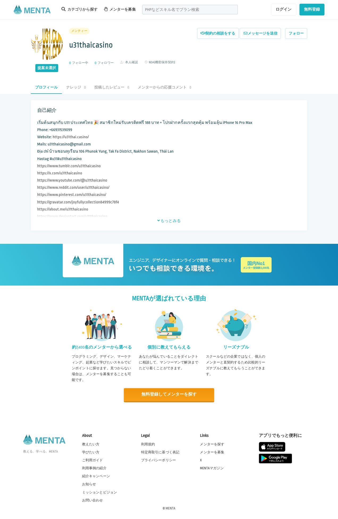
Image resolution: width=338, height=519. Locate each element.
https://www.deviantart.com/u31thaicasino (72, 216)
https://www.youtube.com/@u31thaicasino (72, 180)
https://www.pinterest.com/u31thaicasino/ (71, 194)
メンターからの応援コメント (164, 87)
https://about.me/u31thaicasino (62, 209)
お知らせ (89, 484)
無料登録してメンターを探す (169, 394)
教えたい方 (91, 444)
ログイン (284, 9)
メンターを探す (212, 444)
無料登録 (312, 9)
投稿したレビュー (111, 87)
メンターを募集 (120, 9)
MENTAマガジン (211, 468)
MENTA (170, 508)
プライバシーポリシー (158, 460)
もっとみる (169, 221)
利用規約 (148, 444)
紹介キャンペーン (96, 476)
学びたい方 (91, 452)
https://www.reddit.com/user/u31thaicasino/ (73, 187)
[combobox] (190, 9)
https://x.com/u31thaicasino (59, 173)
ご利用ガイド (92, 460)
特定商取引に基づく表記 (160, 452)
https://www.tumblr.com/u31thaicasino (69, 166)
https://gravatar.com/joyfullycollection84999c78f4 (78, 202)
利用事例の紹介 (94, 468)
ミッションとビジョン (99, 492)
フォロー (296, 33)
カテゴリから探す (79, 9)
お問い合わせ (92, 500)
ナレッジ (76, 87)
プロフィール (46, 87)
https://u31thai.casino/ (71, 137)
